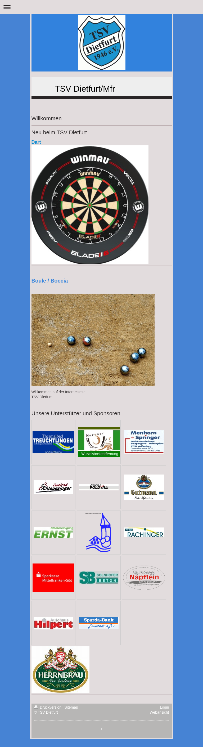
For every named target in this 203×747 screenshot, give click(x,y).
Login (164, 707)
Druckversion (48, 707)
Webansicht (159, 712)
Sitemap (71, 707)
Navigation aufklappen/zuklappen (101, 7)
